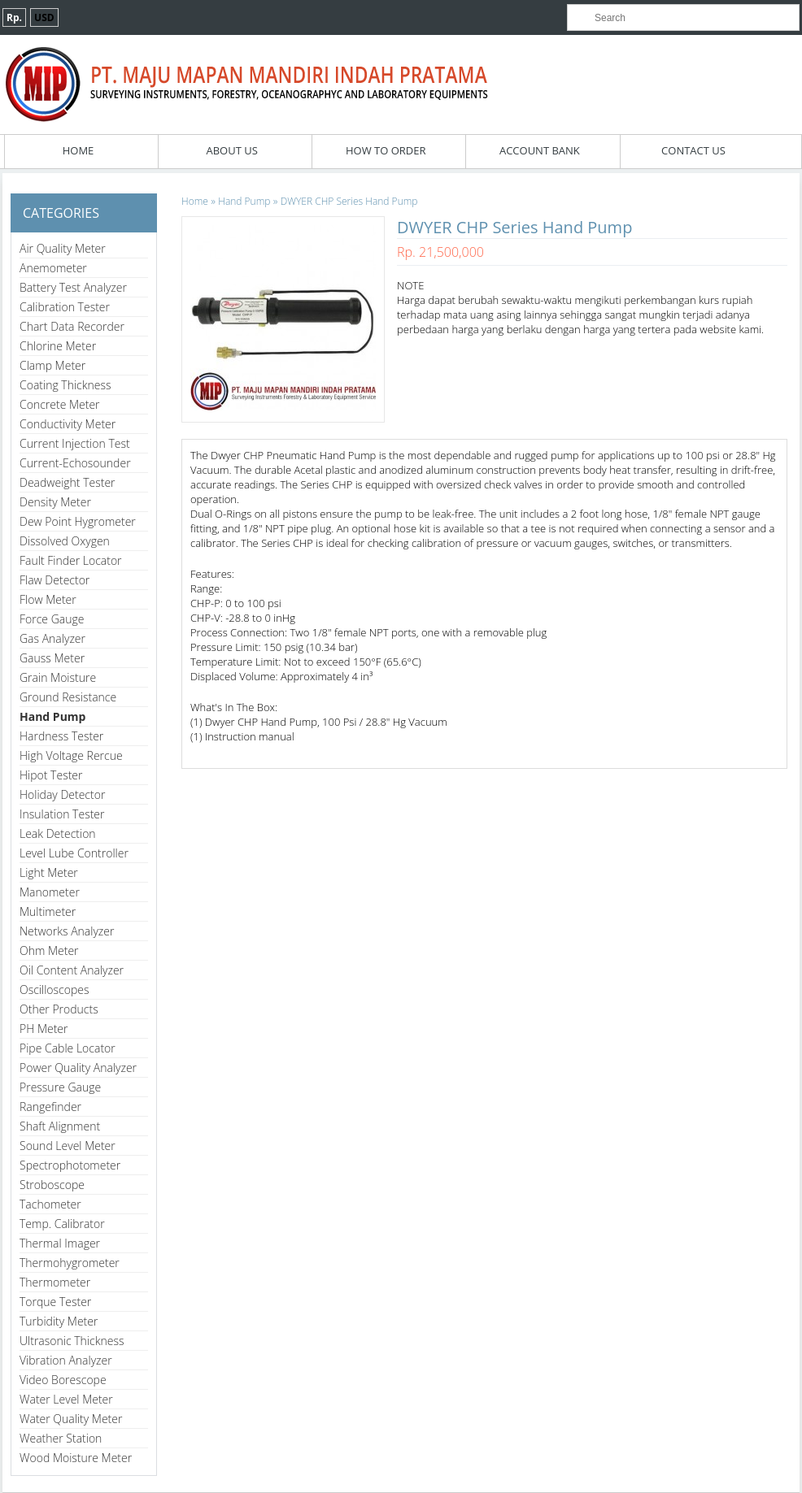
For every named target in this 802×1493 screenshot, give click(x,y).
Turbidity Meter (59, 1321)
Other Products (59, 1009)
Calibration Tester (65, 307)
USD (44, 17)
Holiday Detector (62, 794)
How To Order (386, 150)
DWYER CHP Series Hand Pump (349, 201)
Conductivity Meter (68, 424)
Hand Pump (52, 716)
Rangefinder (50, 1106)
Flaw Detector (54, 580)
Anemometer (53, 268)
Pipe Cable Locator (68, 1048)
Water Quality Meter (71, 1418)
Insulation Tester (62, 814)
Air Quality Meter (63, 248)
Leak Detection (58, 833)
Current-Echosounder (75, 463)
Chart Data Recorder (72, 326)
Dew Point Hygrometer (78, 521)
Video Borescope (63, 1379)
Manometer (50, 892)
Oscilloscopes (54, 989)
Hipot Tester (51, 775)
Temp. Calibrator (62, 1223)
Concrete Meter (60, 404)
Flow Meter (48, 599)
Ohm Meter (49, 950)
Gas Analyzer (52, 638)
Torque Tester (55, 1301)
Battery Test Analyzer (73, 287)
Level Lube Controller (74, 853)
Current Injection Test (75, 443)
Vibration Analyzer (66, 1360)
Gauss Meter (52, 658)
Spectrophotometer (70, 1165)
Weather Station (61, 1438)
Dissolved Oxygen (65, 541)
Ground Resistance (68, 697)
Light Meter (49, 872)
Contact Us (693, 150)
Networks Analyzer (67, 931)
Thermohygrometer (70, 1262)
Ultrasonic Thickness (72, 1340)
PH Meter (44, 1028)
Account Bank (539, 150)
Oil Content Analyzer (72, 970)
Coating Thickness (65, 385)
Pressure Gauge (60, 1087)
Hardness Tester (61, 736)
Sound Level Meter (68, 1145)
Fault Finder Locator (71, 560)
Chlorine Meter (58, 346)
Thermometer (55, 1282)
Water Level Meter (66, 1399)
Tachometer (50, 1204)
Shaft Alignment (60, 1126)
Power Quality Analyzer (78, 1067)
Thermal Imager (60, 1243)
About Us (231, 150)
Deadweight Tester (68, 482)
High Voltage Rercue (71, 755)
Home (78, 150)
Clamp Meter (52, 365)
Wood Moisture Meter (76, 1457)
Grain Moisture (58, 677)
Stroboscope (52, 1184)
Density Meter (55, 502)
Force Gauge (52, 619)
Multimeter (48, 911)
